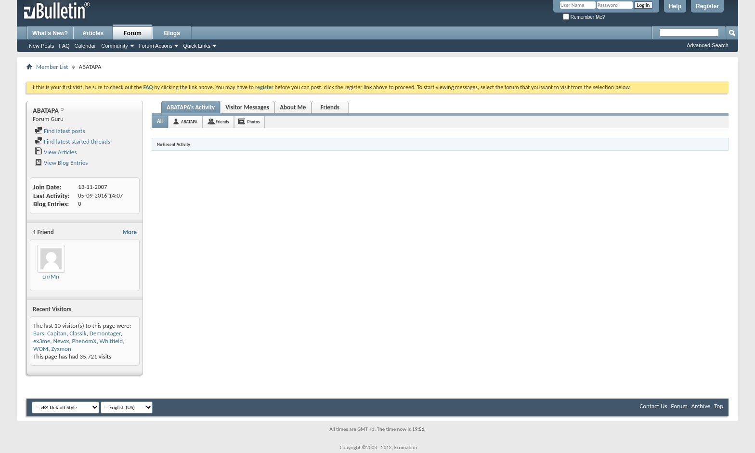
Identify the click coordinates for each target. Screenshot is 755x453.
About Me (293, 107)
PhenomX (84, 341)
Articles (93, 33)
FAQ (64, 46)
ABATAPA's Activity (191, 107)
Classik (77, 333)
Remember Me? (584, 17)
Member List (52, 66)
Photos (253, 121)
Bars (38, 333)
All (160, 121)
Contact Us (653, 406)
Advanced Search (708, 45)
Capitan (56, 333)
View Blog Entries (61, 162)
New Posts (41, 46)
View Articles (56, 152)
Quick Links (196, 46)
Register (707, 6)
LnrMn (50, 276)
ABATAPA (189, 121)
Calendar (85, 46)
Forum (133, 33)
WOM (40, 348)
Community (114, 46)
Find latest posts (60, 130)
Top (718, 406)
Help (675, 6)
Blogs (172, 33)
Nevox (61, 341)
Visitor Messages (247, 107)
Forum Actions (155, 46)
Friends (330, 107)
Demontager (105, 333)
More (130, 232)
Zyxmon (61, 348)
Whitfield (111, 341)
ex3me (41, 341)
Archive (700, 406)
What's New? (50, 33)
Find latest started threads (72, 141)
